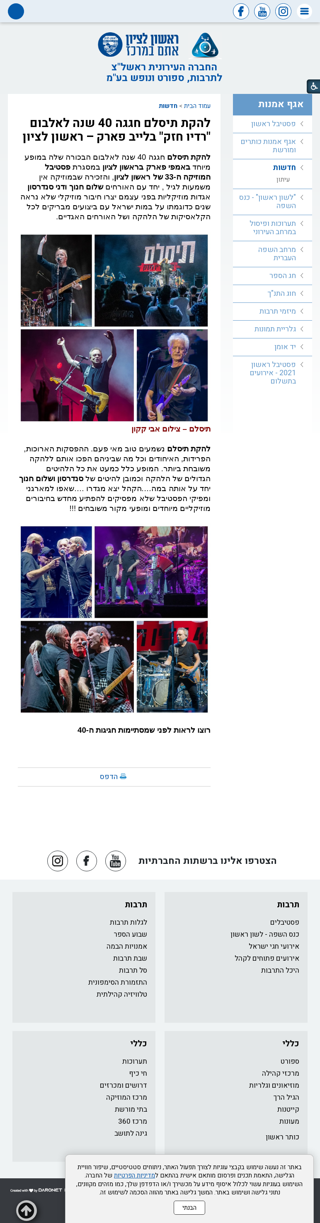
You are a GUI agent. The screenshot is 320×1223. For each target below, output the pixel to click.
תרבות (288, 905)
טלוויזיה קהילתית (122, 994)
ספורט (290, 1061)
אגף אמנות (281, 104)
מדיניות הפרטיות (134, 1175)
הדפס (109, 776)
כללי (290, 1044)
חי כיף (138, 1073)
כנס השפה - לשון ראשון (264, 934)
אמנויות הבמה (127, 946)
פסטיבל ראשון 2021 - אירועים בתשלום (273, 373)
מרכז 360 (132, 1121)
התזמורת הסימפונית (117, 982)
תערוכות (134, 1061)
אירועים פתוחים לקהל (267, 958)
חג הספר (282, 275)
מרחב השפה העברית (277, 254)
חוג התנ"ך (281, 293)
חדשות (168, 105)
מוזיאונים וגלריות (274, 1085)
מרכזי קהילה (280, 1073)
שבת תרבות (130, 958)
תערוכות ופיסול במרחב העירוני (273, 227)
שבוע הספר (130, 934)
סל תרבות (133, 970)
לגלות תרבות (128, 922)
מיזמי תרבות (277, 311)
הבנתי (189, 1207)
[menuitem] (272, 124)
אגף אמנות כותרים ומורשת (268, 146)
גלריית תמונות (275, 329)
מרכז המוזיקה (126, 1097)
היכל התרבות (280, 970)
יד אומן (285, 347)
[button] (304, 11)
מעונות (289, 1121)
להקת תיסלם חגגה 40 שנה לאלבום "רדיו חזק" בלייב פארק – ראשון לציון (116, 130)
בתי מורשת (131, 1109)
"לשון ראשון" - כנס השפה (267, 201)
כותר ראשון (282, 1137)
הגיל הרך (286, 1097)
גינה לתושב (130, 1133)
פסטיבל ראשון (273, 123)
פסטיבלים (284, 922)
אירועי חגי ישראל (274, 946)
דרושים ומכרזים (123, 1085)
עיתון (283, 180)
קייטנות (288, 1109)
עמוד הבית (197, 105)
